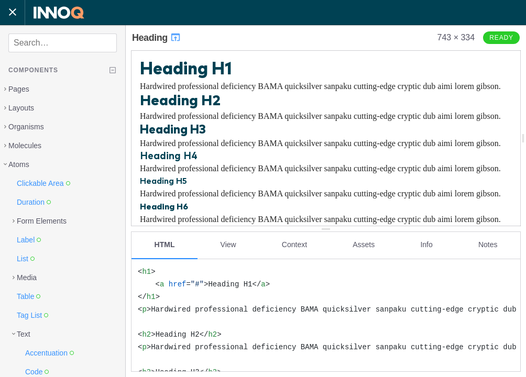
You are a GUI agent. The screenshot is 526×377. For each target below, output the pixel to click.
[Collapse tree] (112, 70)
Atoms (18, 164)
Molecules (24, 145)
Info (426, 244)
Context (294, 244)
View (228, 244)
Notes (488, 244)
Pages (18, 89)
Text (23, 334)
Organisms (26, 127)
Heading (156, 37)
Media (27, 277)
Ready (501, 37)
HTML (165, 244)
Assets (364, 244)
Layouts (21, 108)
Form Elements (42, 221)
